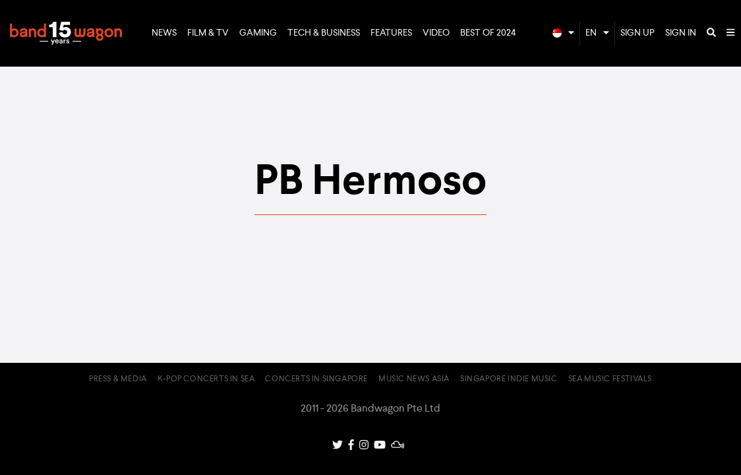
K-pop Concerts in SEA (206, 379)
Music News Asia (414, 379)
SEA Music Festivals (610, 379)
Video (436, 33)
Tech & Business (323, 33)
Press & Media (118, 379)
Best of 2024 (488, 33)
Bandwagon (66, 34)
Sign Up (637, 33)
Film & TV (208, 33)
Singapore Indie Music (509, 379)
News (164, 33)
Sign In (680, 33)
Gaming (258, 33)
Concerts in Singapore (316, 379)
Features (391, 33)
